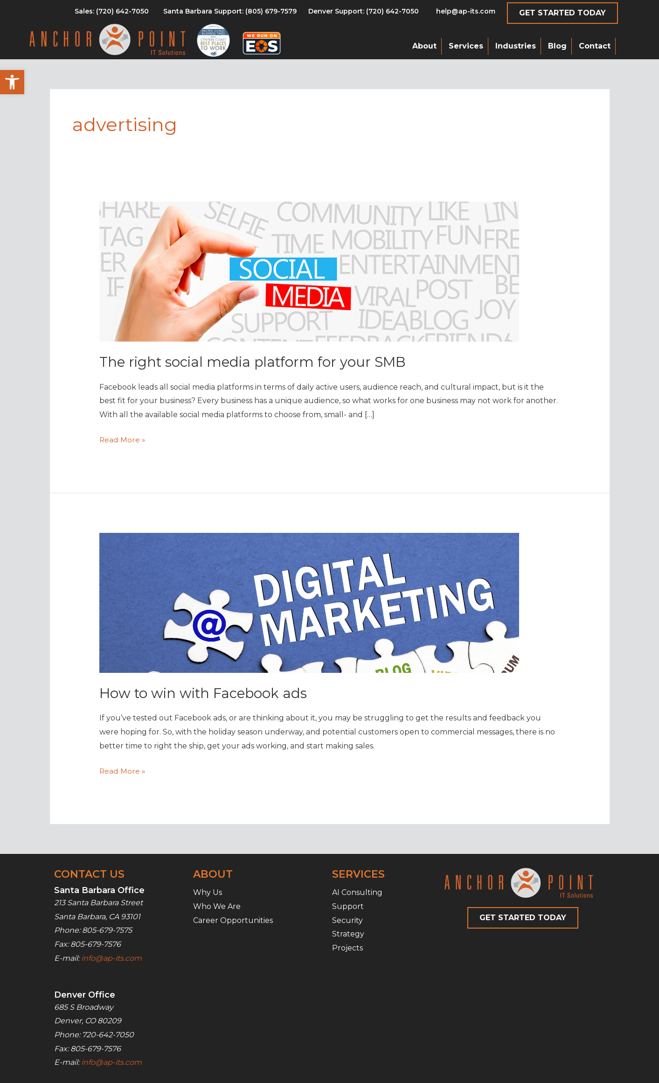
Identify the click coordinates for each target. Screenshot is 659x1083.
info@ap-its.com (111, 957)
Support (348, 906)
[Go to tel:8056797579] (111, 13)
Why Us (207, 892)
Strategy (348, 933)
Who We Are (217, 906)
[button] (12, 82)
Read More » (122, 440)
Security (347, 919)
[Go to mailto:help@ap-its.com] (460, 13)
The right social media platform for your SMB (255, 361)
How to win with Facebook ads (205, 693)
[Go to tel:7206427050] (363, 13)
